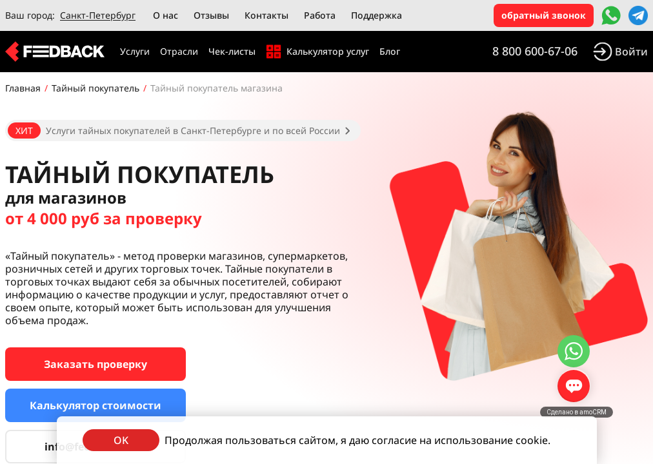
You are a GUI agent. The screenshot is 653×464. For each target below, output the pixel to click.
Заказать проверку (95, 364)
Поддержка (376, 15)
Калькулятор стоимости (95, 405)
